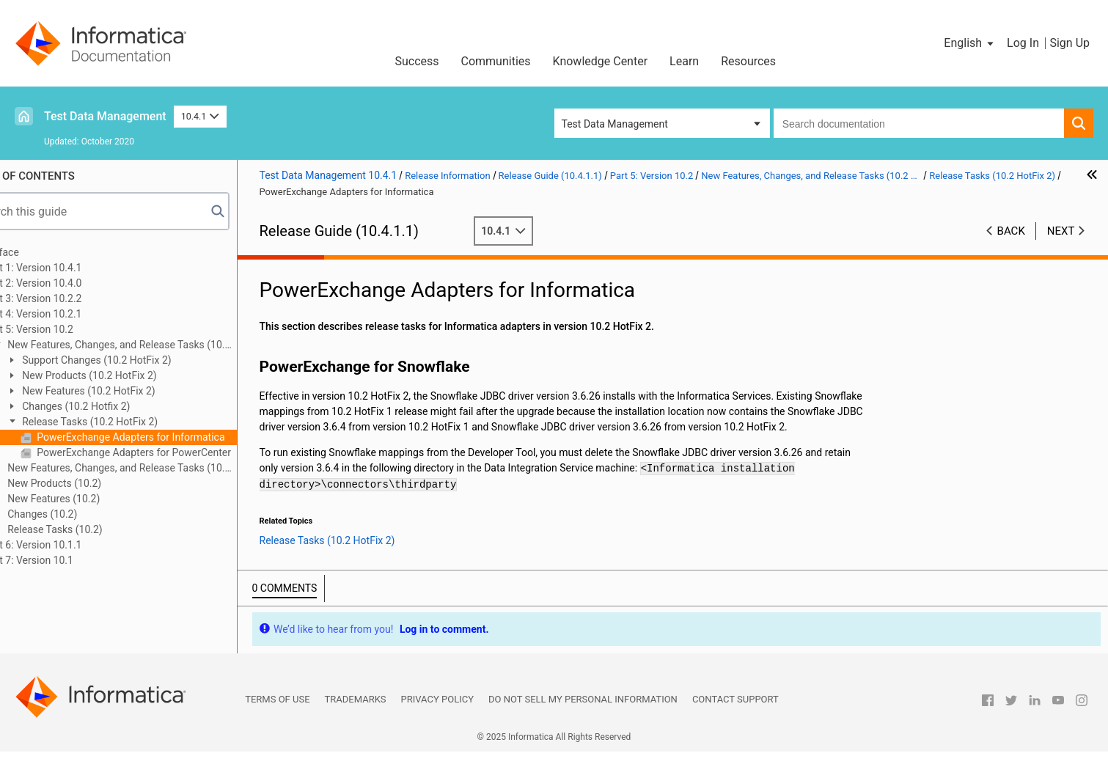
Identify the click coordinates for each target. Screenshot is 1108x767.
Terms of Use (277, 714)
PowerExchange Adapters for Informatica (170, 437)
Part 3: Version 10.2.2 (73, 298)
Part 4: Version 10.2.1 (73, 314)
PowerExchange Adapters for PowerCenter (173, 452)
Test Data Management (105, 116)
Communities (496, 61)
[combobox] (919, 123)
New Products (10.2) (93, 483)
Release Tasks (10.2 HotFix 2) (129, 421)
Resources (748, 61)
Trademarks (355, 714)
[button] (969, 43)
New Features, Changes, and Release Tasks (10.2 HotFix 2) (151, 346)
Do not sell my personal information (583, 714)
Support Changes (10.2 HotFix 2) (136, 360)
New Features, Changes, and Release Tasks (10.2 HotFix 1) (151, 469)
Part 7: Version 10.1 (69, 560)
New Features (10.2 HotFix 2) (128, 391)
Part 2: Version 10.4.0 (73, 283)
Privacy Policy (437, 714)
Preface (41, 252)
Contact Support (735, 714)
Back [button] (1011, 231)
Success (417, 61)
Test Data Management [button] (615, 124)
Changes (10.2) (81, 514)
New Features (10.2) (93, 498)
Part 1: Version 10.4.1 (73, 268)
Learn (684, 61)
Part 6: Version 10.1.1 (73, 545)
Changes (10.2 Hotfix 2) (115, 406)
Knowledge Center (600, 61)
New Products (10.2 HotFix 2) (128, 375)
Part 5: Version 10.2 (69, 329)
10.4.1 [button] (200, 116)
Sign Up (1069, 43)
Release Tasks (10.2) (94, 529)
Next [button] (1061, 231)
